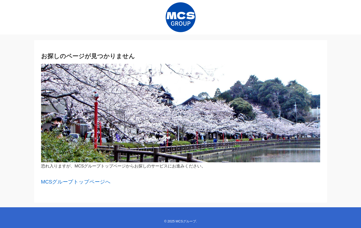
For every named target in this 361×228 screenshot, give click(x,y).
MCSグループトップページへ (76, 182)
